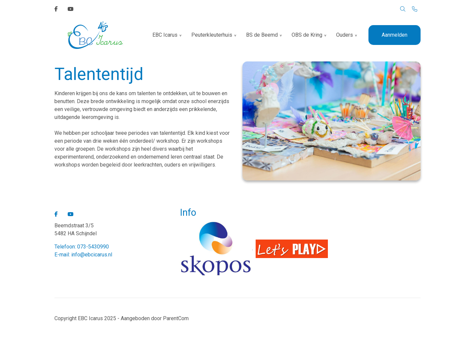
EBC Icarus (164, 35)
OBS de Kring (307, 35)
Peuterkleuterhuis (211, 35)
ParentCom (176, 318)
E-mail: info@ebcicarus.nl (83, 254)
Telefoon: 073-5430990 (81, 247)
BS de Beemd (262, 35)
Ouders (344, 35)
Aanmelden (394, 35)
